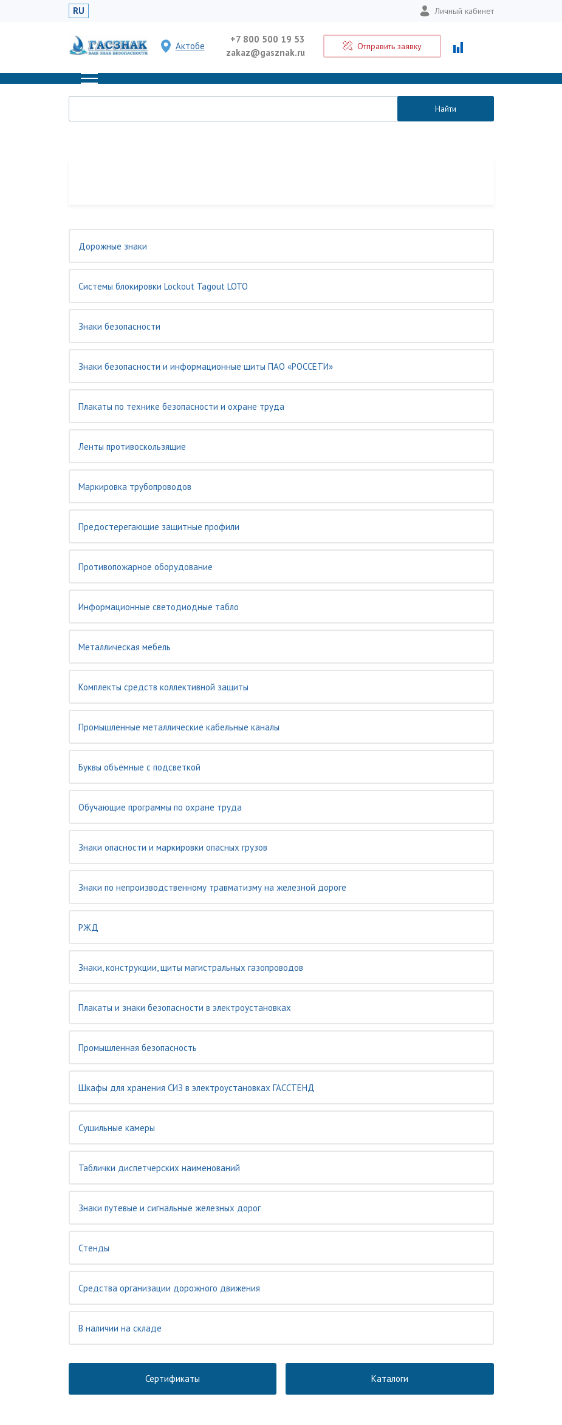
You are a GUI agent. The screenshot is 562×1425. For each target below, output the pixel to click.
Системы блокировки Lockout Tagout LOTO (163, 286)
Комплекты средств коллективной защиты (163, 687)
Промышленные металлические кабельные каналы (178, 727)
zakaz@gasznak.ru (265, 52)
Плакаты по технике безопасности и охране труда (181, 406)
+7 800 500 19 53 (267, 39)
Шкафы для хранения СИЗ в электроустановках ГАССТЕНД (196, 1087)
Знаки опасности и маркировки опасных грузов (172, 847)
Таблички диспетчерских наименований (159, 1168)
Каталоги (389, 1378)
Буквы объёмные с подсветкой (139, 767)
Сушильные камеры (116, 1128)
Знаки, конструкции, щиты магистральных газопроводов (190, 967)
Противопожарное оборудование (145, 567)
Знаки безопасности (119, 326)
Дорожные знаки (112, 246)
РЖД (88, 927)
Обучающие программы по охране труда (160, 807)
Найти (445, 108)
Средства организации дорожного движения (169, 1288)
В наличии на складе (120, 1328)
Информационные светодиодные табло (158, 607)
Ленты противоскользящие (132, 446)
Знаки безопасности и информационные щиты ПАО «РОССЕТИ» (205, 366)
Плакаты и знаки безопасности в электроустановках (184, 1007)
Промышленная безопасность (137, 1047)
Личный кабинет (456, 10)
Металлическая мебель (124, 647)
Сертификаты (172, 1378)
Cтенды (93, 1248)
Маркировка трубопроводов (134, 486)
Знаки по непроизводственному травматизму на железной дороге (212, 887)
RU (78, 10)
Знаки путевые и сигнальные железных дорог (169, 1208)
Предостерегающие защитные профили (158, 526)
